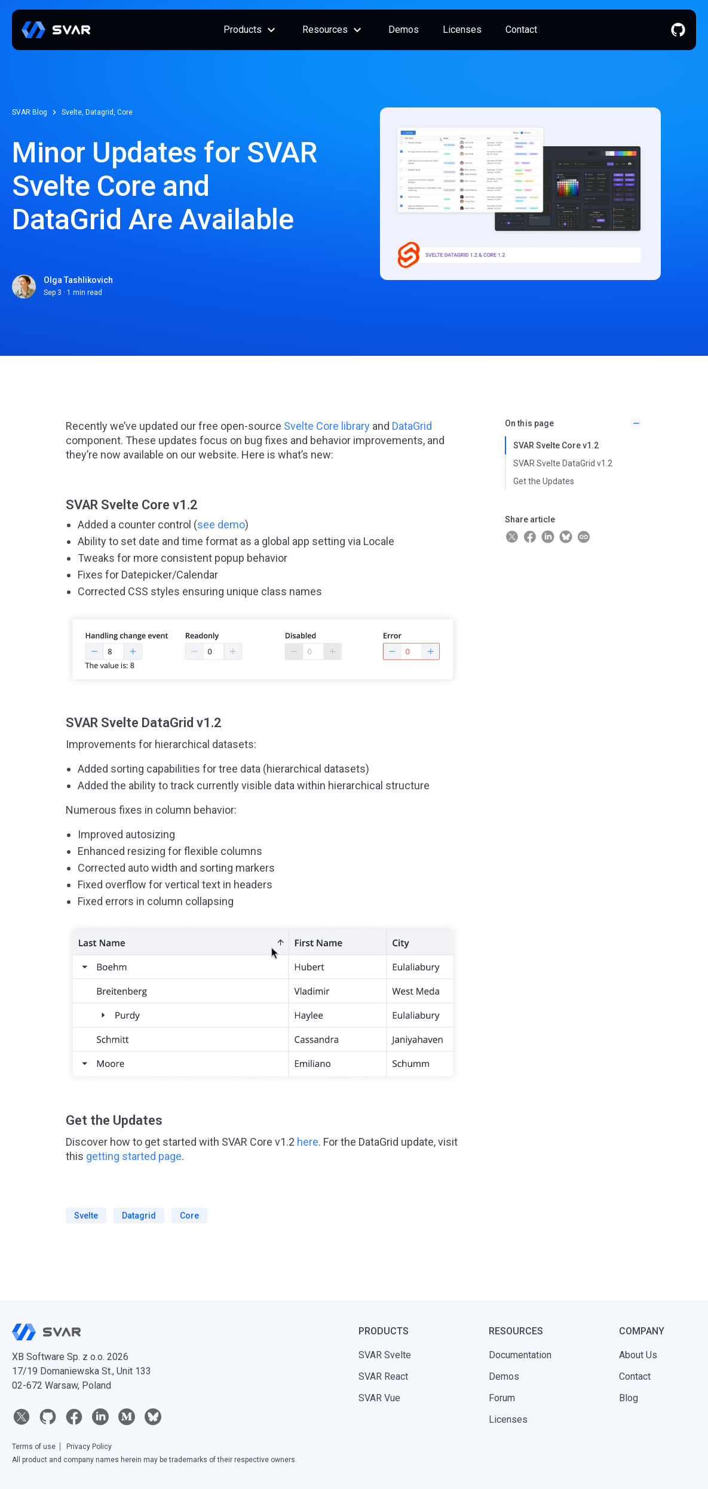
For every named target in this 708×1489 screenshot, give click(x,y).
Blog (628, 1398)
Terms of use (34, 1446)
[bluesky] (153, 1416)
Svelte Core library (327, 426)
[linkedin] (100, 1416)
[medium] (126, 1416)
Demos (403, 29)
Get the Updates (543, 481)
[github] (678, 29)
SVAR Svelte (384, 1355)
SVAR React (383, 1376)
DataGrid (412, 426)
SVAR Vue (379, 1398)
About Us (638, 1355)
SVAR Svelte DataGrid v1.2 (562, 463)
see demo (221, 524)
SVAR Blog (29, 112)
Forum (502, 1398)
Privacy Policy (89, 1446)
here (307, 1142)
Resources (333, 30)
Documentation (520, 1355)
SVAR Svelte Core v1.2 (556, 445)
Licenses (462, 29)
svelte (86, 1215)
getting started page (134, 1156)
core (189, 1215)
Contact (521, 29)
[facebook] (74, 1416)
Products (250, 30)
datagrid (139, 1215)
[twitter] (21, 1416)
